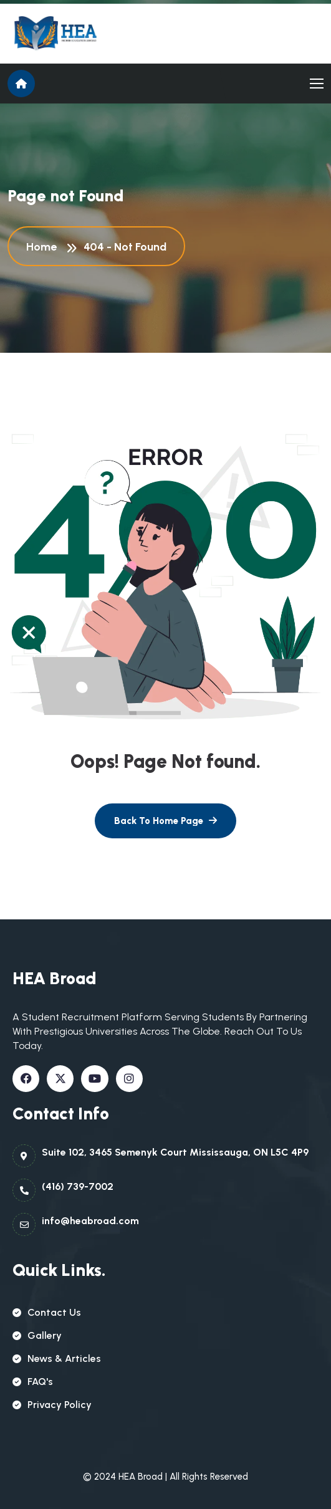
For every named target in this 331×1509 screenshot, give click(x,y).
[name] (63, 33)
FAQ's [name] (32, 1381)
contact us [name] (46, 1312)
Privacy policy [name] (52, 1405)
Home (44, 246)
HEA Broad (140, 1476)
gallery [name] (37, 1335)
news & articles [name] (56, 1358)
